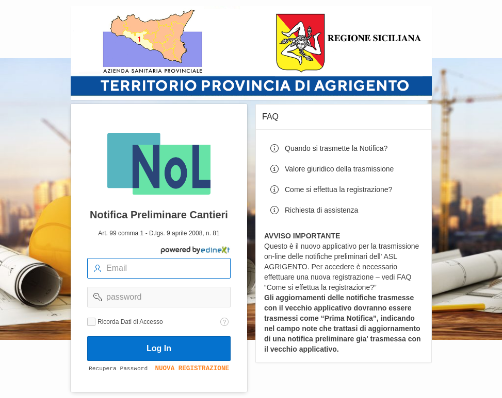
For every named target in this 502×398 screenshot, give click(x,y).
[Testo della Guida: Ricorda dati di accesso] (224, 322)
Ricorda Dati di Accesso (130, 321)
